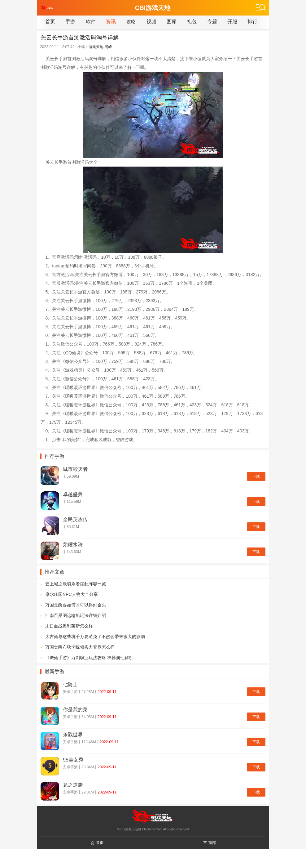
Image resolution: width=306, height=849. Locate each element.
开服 (232, 21)
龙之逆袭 (73, 785)
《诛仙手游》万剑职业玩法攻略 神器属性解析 (89, 657)
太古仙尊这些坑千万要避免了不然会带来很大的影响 (95, 636)
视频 (151, 21)
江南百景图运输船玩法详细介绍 (75, 615)
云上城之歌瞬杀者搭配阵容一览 (75, 583)
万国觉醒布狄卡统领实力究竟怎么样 (80, 647)
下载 (256, 476)
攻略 (131, 21)
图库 (172, 21)
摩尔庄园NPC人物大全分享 (71, 594)
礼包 (192, 21)
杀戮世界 (73, 734)
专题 (212, 21)
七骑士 (70, 684)
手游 (70, 21)
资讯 (111, 21)
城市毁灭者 (75, 469)
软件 (91, 21)
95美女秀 (73, 759)
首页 (50, 21)
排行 (252, 21)
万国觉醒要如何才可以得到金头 (75, 604)
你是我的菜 (75, 709)
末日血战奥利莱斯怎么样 (69, 625)
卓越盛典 (73, 494)
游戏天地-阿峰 (100, 47)
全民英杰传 (75, 519)
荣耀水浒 (73, 544)
